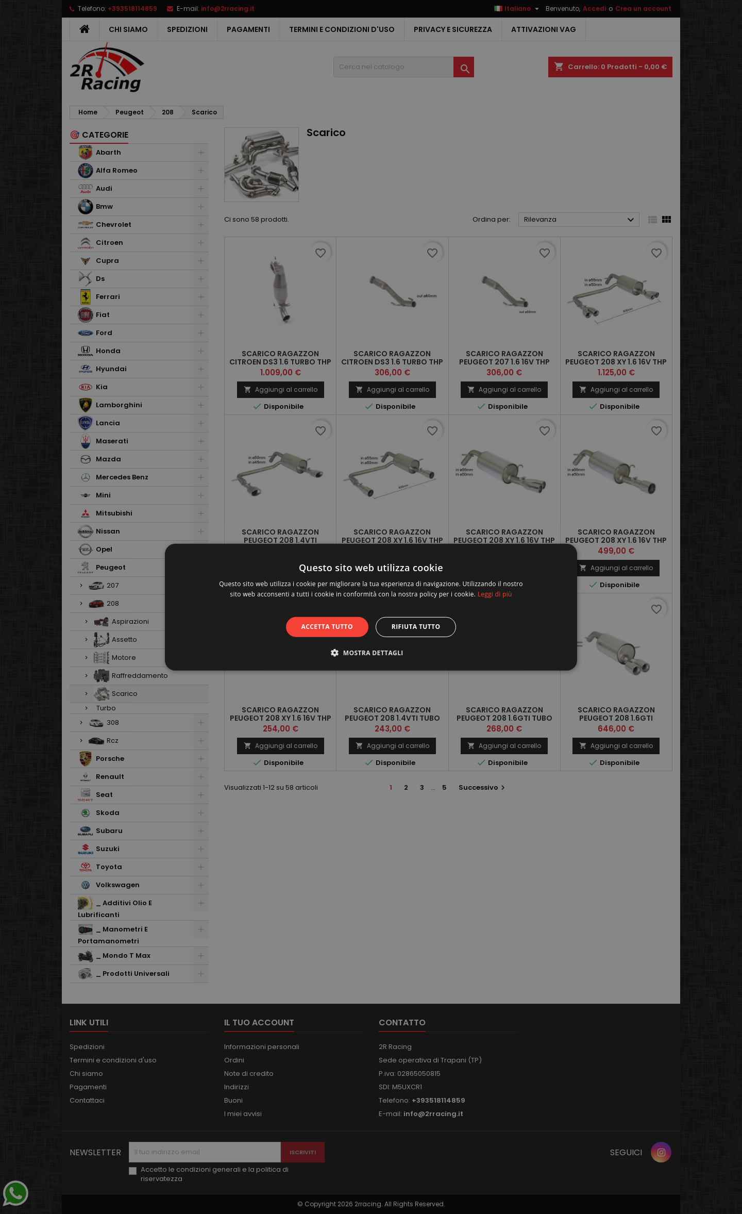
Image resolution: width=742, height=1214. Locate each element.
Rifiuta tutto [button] (416, 626)
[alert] (371, 607)
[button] (371, 652)
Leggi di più (495, 594)
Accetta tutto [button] (327, 626)
